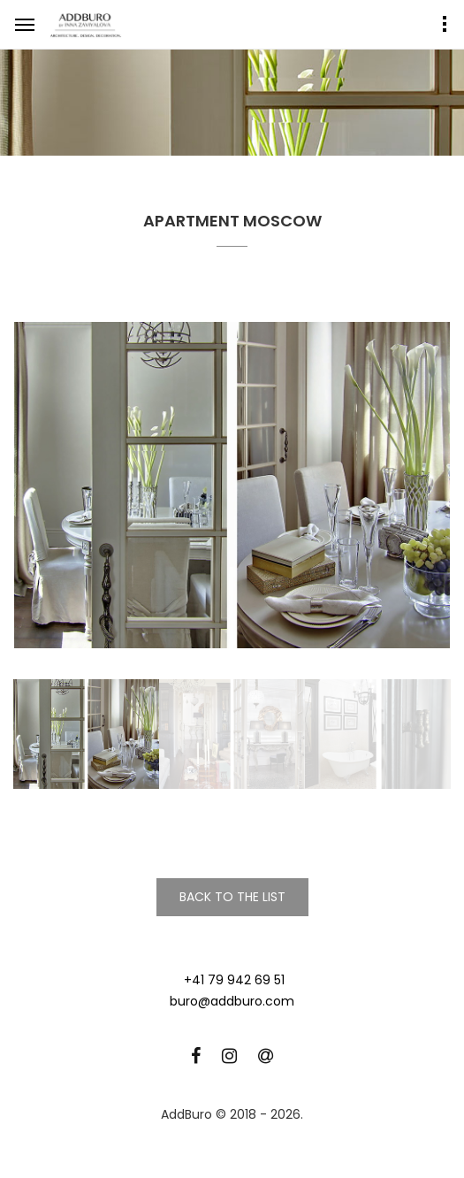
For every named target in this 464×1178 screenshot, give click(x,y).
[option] (232, 485)
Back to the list (232, 897)
